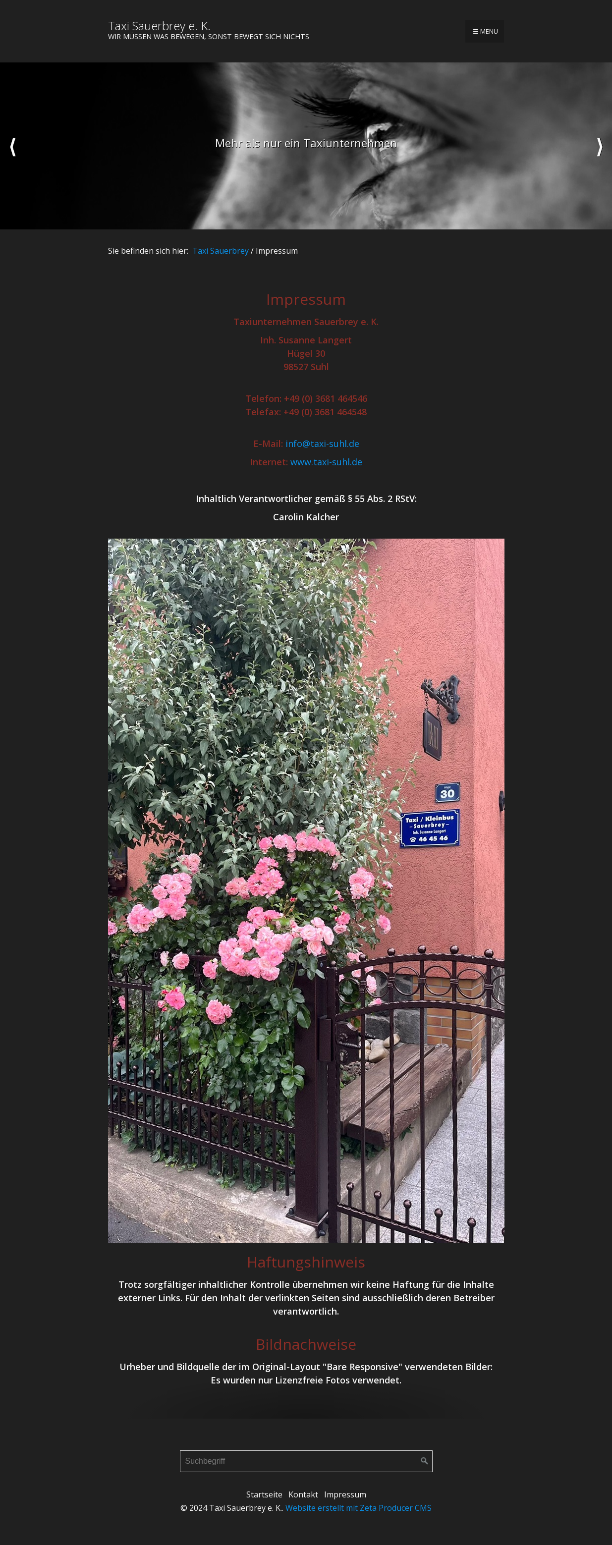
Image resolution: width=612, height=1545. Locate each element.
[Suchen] (425, 1461)
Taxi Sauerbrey (220, 250)
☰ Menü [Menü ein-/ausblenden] (485, 31)
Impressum (345, 1494)
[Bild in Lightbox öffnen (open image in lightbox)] (306, 891)
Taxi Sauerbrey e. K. (159, 25)
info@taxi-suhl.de (322, 443)
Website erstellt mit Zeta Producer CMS (358, 1507)
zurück (12, 146)
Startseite (264, 1494)
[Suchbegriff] (306, 1461)
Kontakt (303, 1494)
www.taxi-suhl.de (326, 462)
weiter (599, 146)
